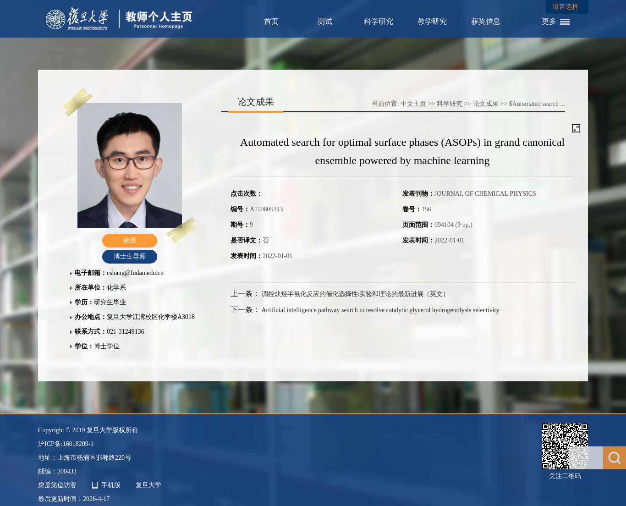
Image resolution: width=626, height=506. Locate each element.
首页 (271, 21)
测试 (325, 21)
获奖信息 (485, 21)
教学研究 (432, 21)
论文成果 (486, 103)
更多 (549, 21)
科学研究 (378, 21)
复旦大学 (148, 485)
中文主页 (413, 103)
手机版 (111, 485)
